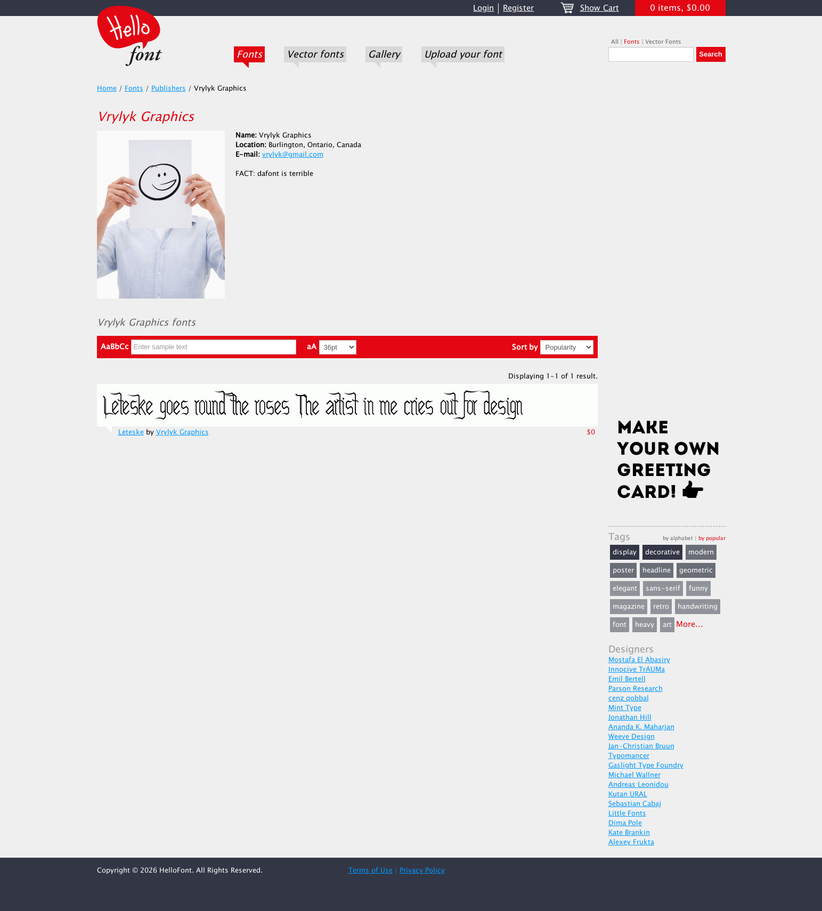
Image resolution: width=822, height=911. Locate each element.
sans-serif (663, 588)
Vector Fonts (663, 41)
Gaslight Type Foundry (645, 765)
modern (701, 552)
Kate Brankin (629, 832)
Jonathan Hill (630, 717)
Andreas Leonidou (638, 784)
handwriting (698, 606)
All (614, 41)
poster (623, 570)
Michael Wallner (634, 775)
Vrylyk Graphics (182, 432)
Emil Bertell (627, 679)
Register (518, 8)
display (625, 552)
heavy (644, 624)
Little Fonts (627, 813)
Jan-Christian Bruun (641, 746)
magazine (629, 606)
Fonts (249, 54)
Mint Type (624, 708)
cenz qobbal (628, 698)
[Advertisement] (667, 244)
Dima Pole (625, 823)
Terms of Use (370, 870)
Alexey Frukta (631, 842)
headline (656, 570)
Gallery (384, 54)
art (667, 624)
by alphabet (678, 538)
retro (661, 606)
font (619, 624)
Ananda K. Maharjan (641, 727)
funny (698, 588)
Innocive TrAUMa (636, 669)
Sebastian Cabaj (634, 804)
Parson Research (635, 688)
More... (689, 624)
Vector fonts (315, 54)
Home (107, 88)
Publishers (168, 88)
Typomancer (628, 756)
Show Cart (599, 8)
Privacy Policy (422, 870)
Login (483, 8)
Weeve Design (631, 736)
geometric (696, 570)
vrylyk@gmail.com (292, 154)
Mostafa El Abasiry (639, 660)
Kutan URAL (627, 794)
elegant (625, 588)
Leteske (131, 432)
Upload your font (463, 54)
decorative (662, 552)
